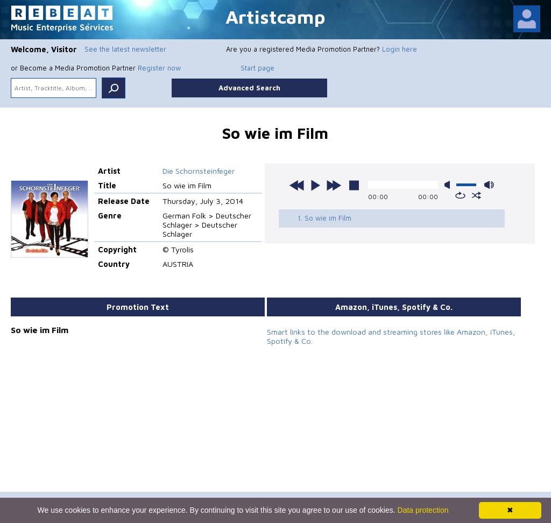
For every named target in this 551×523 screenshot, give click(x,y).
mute (449, 185)
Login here (399, 49)
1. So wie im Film (324, 218)
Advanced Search (249, 87)
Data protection (423, 510)
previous (297, 185)
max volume (489, 185)
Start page (257, 67)
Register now (159, 67)
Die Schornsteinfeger (199, 170)
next (333, 185)
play (315, 185)
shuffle (476, 195)
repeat (460, 195)
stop (354, 185)
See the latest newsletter (125, 49)
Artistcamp (275, 16)
